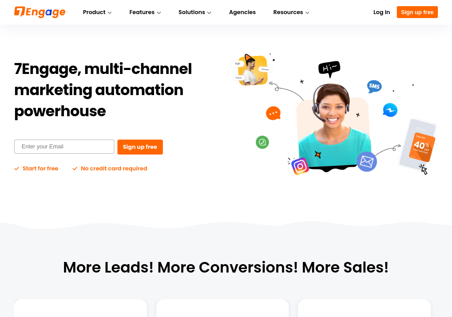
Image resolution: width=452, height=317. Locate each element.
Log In (381, 12)
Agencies (242, 12)
